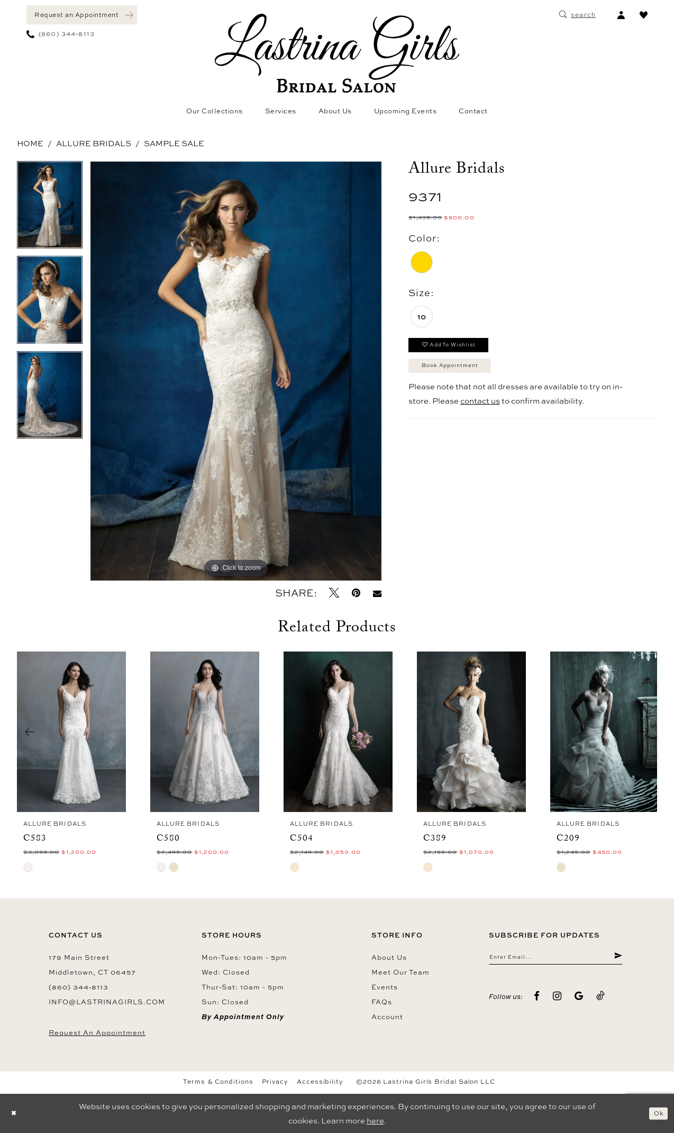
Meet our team (400, 972)
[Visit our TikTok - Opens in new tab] (601, 1000)
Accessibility (320, 1081)
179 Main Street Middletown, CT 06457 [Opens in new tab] (92, 964)
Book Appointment (462, 374)
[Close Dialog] (15, 1113)
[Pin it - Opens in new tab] (356, 593)
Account (387, 1016)
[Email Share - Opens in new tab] (377, 593)
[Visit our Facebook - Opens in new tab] (537, 1000)
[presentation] (71, 732)
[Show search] (577, 14)
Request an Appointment (97, 1032)
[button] (620, 14)
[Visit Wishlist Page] (643, 14)
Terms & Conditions (218, 1081)
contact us (480, 412)
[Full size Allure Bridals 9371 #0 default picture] (235, 371)
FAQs (381, 1001)
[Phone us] (60, 33)
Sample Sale (174, 143)
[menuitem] (81, 14)
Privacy (275, 1081)
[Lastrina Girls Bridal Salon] (337, 53)
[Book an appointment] (81, 14)
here (375, 1120)
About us (389, 957)
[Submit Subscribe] (617, 959)
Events (384, 987)
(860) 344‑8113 (78, 987)
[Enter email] (556, 959)
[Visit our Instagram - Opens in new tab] (557, 1000)
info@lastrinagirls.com (107, 1001)
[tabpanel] (50, 208)
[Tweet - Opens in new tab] (334, 593)
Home (30, 143)
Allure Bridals (93, 143)
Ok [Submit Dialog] (656, 1113)
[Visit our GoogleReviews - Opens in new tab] (579, 1000)
